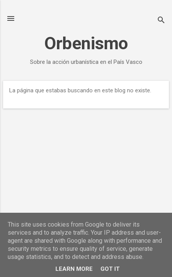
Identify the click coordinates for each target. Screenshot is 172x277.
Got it (110, 268)
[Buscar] (161, 21)
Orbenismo (86, 43)
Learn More (74, 268)
